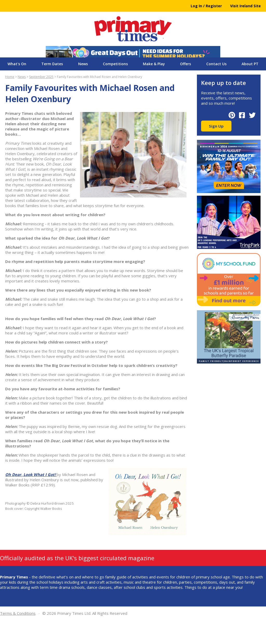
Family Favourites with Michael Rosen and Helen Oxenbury (99, 77)
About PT (250, 63)
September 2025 (41, 77)
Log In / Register (206, 5)
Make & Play (154, 63)
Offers (185, 63)
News (83, 63)
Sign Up (216, 126)
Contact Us (216, 63)
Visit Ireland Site (245, 5)
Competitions (115, 63)
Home (9, 77)
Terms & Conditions (18, 613)
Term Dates (52, 63)
